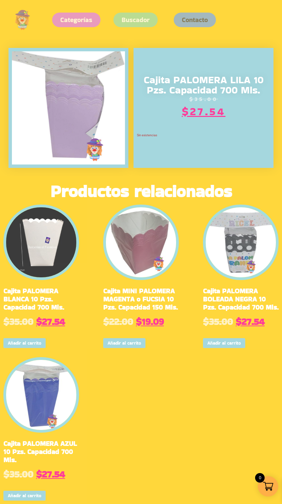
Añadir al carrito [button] (24, 343)
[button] (195, 20)
